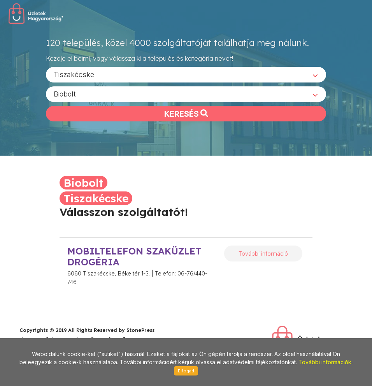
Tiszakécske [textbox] (74, 74)
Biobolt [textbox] (65, 93)
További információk (324, 362)
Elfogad (186, 371)
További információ (263, 253)
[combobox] (186, 74)
